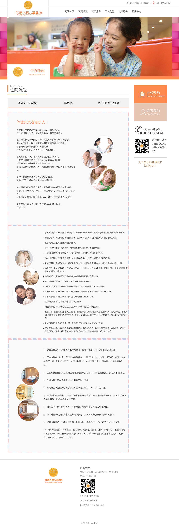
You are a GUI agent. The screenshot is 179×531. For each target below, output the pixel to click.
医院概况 (83, 11)
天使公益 (109, 11)
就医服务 (123, 11)
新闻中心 (136, 11)
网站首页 (69, 11)
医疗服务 (96, 11)
